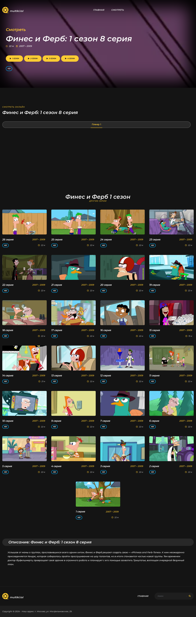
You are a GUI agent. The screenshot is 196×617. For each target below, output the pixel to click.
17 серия (56, 330)
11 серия (154, 375)
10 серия (7, 420)
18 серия (7, 330)
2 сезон (33, 59)
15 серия (154, 330)
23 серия (154, 239)
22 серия (7, 284)
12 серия (105, 375)
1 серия (80, 511)
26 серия (8, 239)
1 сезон (14, 59)
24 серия (106, 239)
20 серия (106, 284)
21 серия (56, 284)
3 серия (105, 466)
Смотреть (117, 10)
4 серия (56, 466)
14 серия (7, 375)
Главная (98, 10)
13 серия (56, 375)
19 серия (154, 284)
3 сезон (51, 59)
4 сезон (70, 59)
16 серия (105, 330)
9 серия (56, 420)
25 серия (56, 239)
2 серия (154, 466)
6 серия (154, 420)
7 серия (105, 420)
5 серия (7, 466)
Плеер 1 (96, 124)
